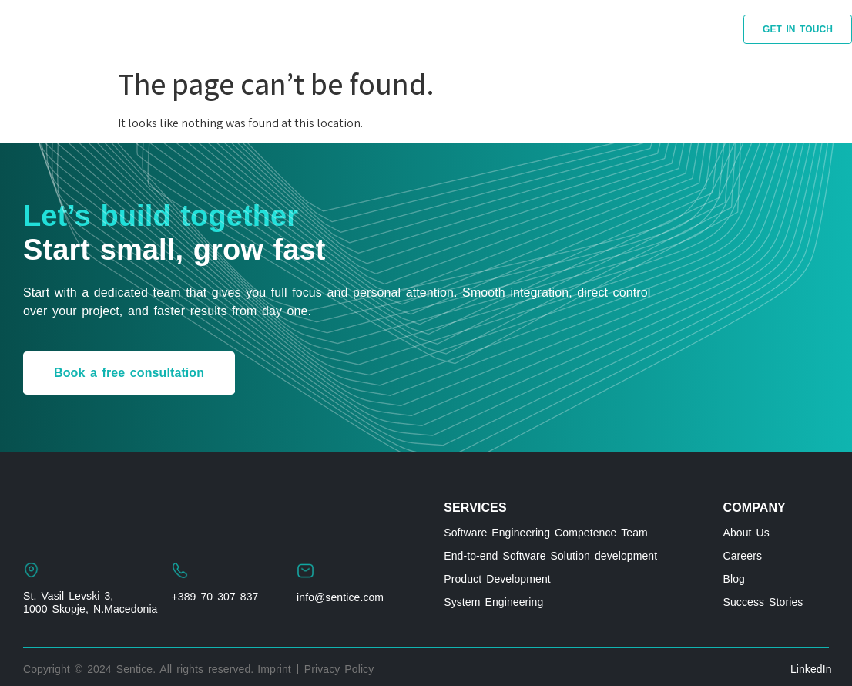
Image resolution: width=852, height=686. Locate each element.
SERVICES (171, 29)
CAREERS (681, 29)
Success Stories (763, 602)
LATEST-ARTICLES (485, 29)
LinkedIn (811, 669)
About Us (746, 532)
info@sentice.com (340, 597)
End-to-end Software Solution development (550, 556)
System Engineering (493, 602)
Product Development (497, 579)
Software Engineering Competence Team (546, 532)
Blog (734, 579)
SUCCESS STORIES (290, 29)
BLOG (389, 29)
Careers (743, 556)
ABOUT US (595, 29)
